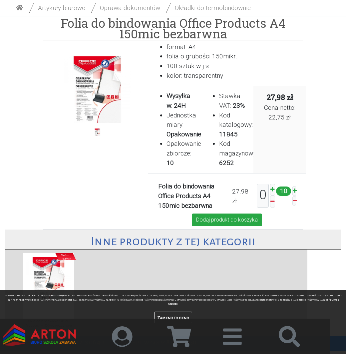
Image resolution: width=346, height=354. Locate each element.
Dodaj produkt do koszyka (227, 220)
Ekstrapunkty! (66, 257)
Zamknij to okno (173, 318)
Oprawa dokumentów (130, 8)
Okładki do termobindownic (213, 8)
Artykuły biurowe (61, 8)
